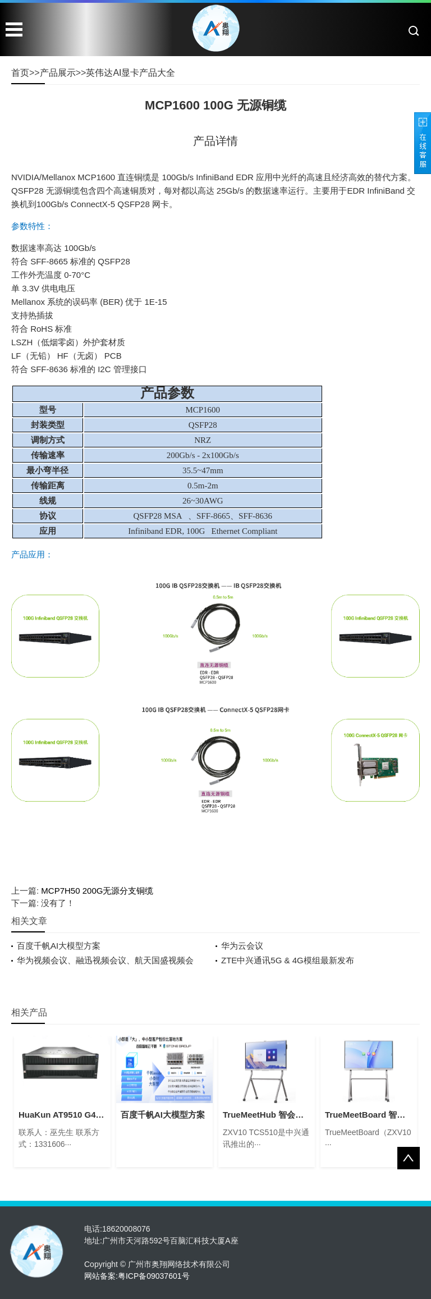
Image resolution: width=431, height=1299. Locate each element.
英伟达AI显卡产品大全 (130, 72)
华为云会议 (242, 945)
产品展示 (58, 72)
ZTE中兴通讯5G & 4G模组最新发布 (287, 960)
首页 (20, 72)
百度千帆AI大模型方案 (58, 945)
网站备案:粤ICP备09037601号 (137, 1275)
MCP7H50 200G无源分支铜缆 (97, 890)
